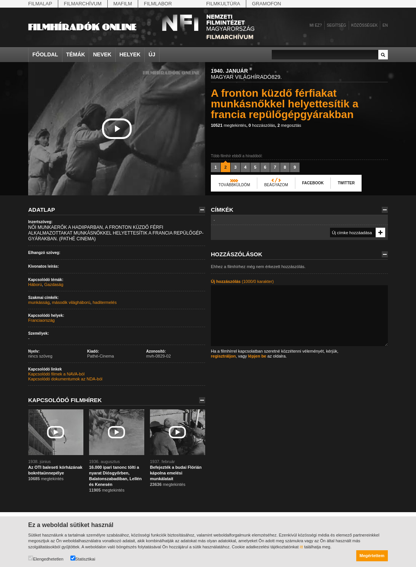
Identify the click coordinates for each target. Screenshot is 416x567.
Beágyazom (276, 185)
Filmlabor (158, 3)
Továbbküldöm (234, 185)
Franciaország (41, 320)
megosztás (289, 125)
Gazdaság (53, 284)
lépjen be (257, 356)
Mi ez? (315, 25)
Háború (35, 284)
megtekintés (228, 125)
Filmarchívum (83, 3)
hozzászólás (262, 125)
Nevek (102, 54)
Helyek (130, 54)
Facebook (313, 183)
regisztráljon (223, 356)
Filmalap (40, 3)
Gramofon (266, 3)
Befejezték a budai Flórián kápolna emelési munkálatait (176, 473)
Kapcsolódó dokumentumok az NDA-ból (65, 379)
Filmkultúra (223, 3)
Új (151, 54)
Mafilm (122, 3)
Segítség (336, 25)
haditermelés (104, 302)
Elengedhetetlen (46, 558)
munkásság (38, 302)
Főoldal (45, 54)
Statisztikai (83, 558)
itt (301, 547)
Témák (75, 54)
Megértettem (372, 555)
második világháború (71, 302)
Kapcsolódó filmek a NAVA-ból (56, 374)
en (385, 25)
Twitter (346, 183)
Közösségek (364, 25)
